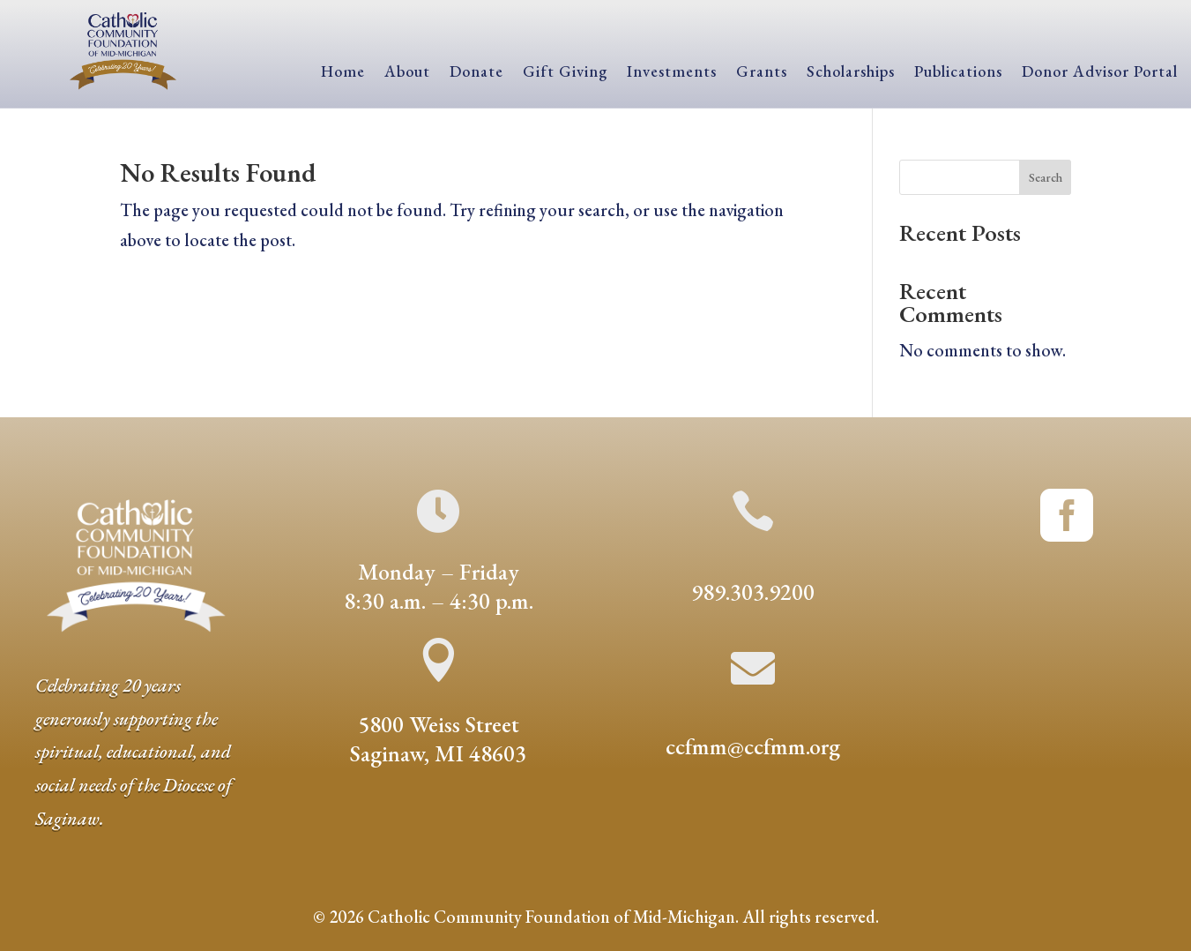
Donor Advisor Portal (1100, 73)
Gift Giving (565, 73)
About (407, 73)
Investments (672, 73)
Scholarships (851, 73)
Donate (476, 73)
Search (1045, 177)
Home (343, 73)
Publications (958, 73)
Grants (761, 73)
